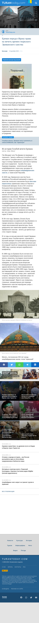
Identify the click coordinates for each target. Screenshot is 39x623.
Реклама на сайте (17, 589)
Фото (30, 545)
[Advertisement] (17, 76)
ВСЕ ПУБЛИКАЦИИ (8, 491)
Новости (10, 540)
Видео (15, 550)
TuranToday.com (14, 2)
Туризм (9, 545)
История (29, 540)
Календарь (5, 589)
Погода (23, 550)
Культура (19, 540)
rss (24, 567)
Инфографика (20, 545)
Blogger (10, 583)
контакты (18, 567)
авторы (10, 567)
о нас (4, 567)
